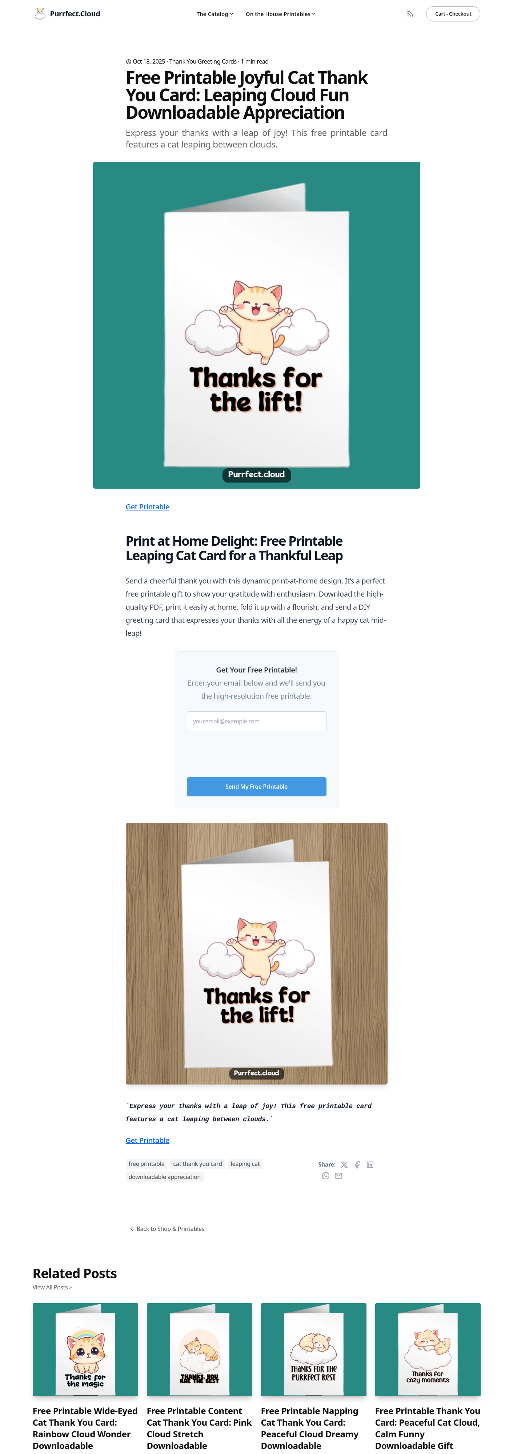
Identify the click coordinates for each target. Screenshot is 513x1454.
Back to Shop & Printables (166, 1229)
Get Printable (148, 507)
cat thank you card (197, 1164)
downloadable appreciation (165, 1177)
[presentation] (256, 751)
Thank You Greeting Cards (202, 61)
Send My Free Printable (256, 787)
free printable (147, 1164)
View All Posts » (52, 1287)
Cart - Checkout (453, 13)
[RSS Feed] (410, 14)
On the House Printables (281, 13)
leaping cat (245, 1164)
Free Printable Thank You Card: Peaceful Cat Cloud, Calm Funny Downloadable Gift (428, 1428)
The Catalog (215, 13)
